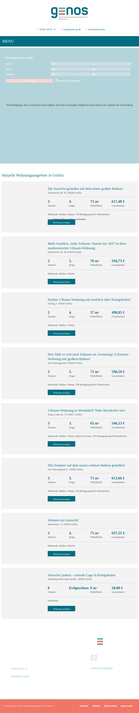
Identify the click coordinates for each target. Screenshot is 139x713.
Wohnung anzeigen (61, 282)
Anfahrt (96, 705)
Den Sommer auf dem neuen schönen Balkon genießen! (86, 465)
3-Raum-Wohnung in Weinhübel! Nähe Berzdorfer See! (86, 410)
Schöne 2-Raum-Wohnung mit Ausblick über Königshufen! (89, 299)
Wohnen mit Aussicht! (63, 520)
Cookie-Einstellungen (101, 668)
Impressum (127, 705)
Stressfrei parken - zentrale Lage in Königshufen (81, 575)
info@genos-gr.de (72, 29)
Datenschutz (110, 705)
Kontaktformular (96, 29)
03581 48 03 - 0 (47, 29)
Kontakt (84, 705)
